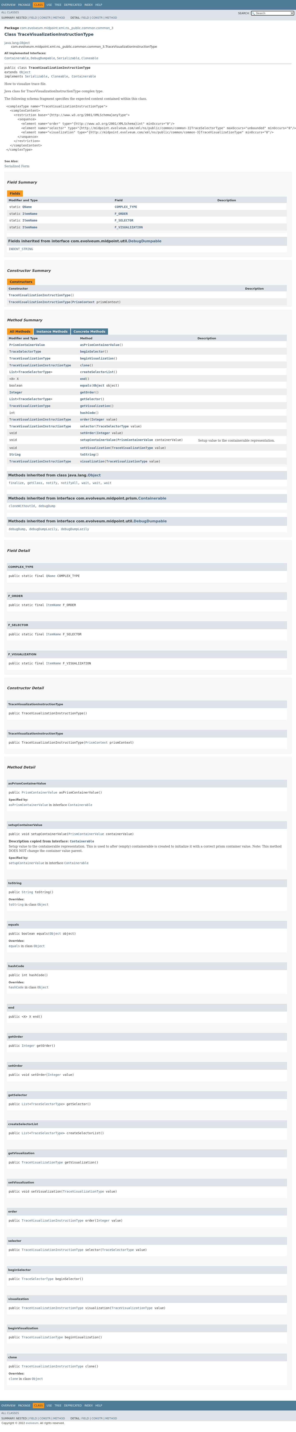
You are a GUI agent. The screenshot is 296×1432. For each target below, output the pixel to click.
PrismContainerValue (27, 345)
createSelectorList (97, 372)
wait (85, 483)
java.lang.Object (17, 43)
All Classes (10, 12)
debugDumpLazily (43, 529)
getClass (34, 483)
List (13, 372)
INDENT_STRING (21, 249)
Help (98, 4)
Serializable (68, 58)
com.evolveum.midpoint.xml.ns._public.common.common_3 (66, 28)
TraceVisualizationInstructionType (39, 295)
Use (49, 4)
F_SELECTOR (124, 220)
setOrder (87, 433)
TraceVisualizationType (29, 358)
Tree (58, 4)
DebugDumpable (43, 58)
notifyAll (69, 483)
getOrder (87, 392)
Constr (45, 17)
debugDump (47, 506)
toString (87, 454)
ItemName (29, 213)
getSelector (90, 399)
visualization (92, 461)
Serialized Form (16, 166)
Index (88, 4)
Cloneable (89, 58)
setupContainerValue (98, 440)
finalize (16, 483)
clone (84, 365)
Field (33, 17)
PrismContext (83, 302)
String (15, 454)
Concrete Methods (90, 331)
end (83, 379)
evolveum (32, 1423)
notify (51, 483)
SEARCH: (244, 13)
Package (24, 4)
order (84, 419)
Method (59, 17)
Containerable (16, 58)
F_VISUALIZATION (129, 227)
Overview (8, 4)
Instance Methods (51, 331)
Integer (15, 392)
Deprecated (73, 4)
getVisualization (95, 406)
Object (25, 72)
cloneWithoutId (22, 506)
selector (87, 426)
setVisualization (95, 448)
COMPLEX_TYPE (126, 207)
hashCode (87, 413)
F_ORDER (121, 213)
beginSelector (92, 351)
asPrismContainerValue (99, 345)
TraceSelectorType (25, 351)
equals (85, 385)
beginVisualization (97, 358)
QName (27, 207)
